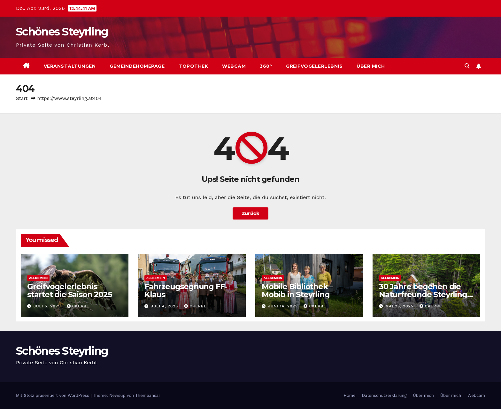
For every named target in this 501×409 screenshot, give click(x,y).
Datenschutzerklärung (384, 395)
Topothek (193, 66)
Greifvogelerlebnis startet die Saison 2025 (69, 290)
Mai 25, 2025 (400, 306)
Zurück (250, 213)
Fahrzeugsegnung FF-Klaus (185, 290)
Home (350, 395)
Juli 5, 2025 (48, 306)
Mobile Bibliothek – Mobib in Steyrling (297, 290)
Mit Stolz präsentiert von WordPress (53, 395)
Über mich (371, 66)
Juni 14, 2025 (283, 306)
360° (266, 66)
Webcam (234, 66)
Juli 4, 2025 (165, 306)
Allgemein (38, 278)
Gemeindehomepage (137, 66)
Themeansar (147, 395)
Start (21, 98)
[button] (467, 66)
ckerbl (78, 306)
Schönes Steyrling (62, 31)
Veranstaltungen (70, 66)
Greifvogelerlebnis (314, 66)
